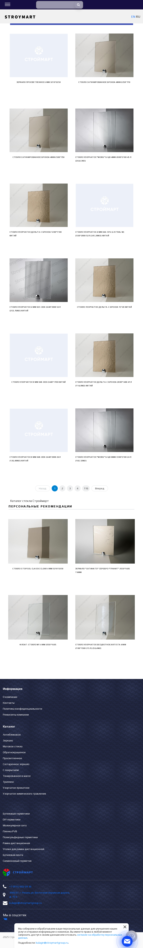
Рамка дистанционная (16, 843)
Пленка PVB (10, 831)
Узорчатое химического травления (24, 793)
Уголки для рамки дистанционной (23, 849)
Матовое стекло (12, 746)
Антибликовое (12, 734)
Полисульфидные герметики (20, 837)
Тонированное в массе (17, 775)
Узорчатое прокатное (16, 787)
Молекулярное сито (15, 825)
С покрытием (11, 769)
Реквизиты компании (16, 714)
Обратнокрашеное (14, 752)
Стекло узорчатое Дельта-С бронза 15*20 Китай (104, 307)
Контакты (8, 702)
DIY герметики (11, 819)
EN (133, 16)
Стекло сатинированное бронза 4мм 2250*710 (104, 82)
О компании (10, 696)
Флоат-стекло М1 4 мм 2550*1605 (37, 645)
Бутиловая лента (13, 854)
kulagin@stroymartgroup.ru (25, 902)
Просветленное (12, 758)
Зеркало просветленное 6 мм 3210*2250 (39, 82)
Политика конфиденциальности (22, 708)
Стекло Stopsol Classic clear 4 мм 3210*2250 (37, 569)
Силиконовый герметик (17, 860)
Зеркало (8, 740)
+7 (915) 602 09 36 (20, 886)
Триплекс (8, 781)
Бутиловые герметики (16, 813)
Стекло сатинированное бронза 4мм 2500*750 (38, 157)
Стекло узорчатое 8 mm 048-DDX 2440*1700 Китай (38, 382)
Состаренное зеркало (16, 764)
